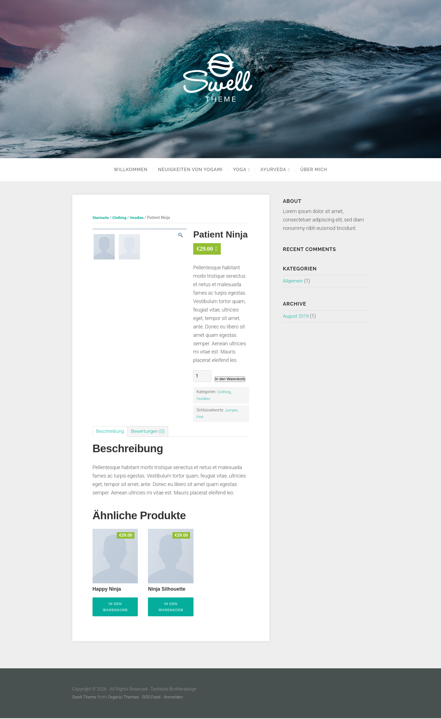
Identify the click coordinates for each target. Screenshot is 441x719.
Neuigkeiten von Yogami (190, 169)
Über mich (313, 169)
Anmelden (176, 698)
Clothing (120, 217)
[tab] (111, 431)
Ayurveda (273, 169)
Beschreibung (111, 431)
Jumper (231, 410)
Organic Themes (125, 698)
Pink (200, 417)
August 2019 (296, 316)
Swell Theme (84, 698)
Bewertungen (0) (151, 431)
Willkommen (130, 169)
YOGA (239, 169)
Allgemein (293, 281)
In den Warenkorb (230, 379)
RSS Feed (153, 698)
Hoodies (139, 217)
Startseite (101, 217)
